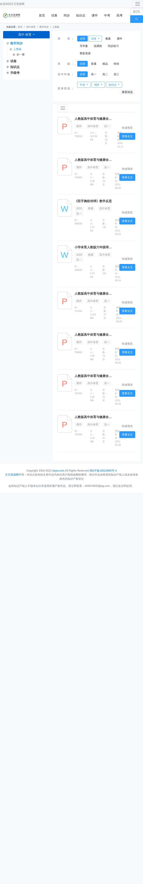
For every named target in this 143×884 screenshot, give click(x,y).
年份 (83, 84)
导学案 (84, 45)
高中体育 (31, 27)
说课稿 (98, 45)
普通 (93, 63)
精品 (105, 63)
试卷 (54, 15)
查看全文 (127, 136)
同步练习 (113, 45)
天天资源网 (17, 3)
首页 (42, 15)
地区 (97, 84)
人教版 (55, 27)
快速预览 (127, 127)
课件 (95, 15)
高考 (119, 15)
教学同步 (44, 27)
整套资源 (85, 53)
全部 (82, 38)
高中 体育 (25, 34)
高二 (105, 74)
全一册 (20, 54)
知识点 (80, 15)
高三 (116, 74)
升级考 (15, 72)
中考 (107, 15)
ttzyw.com (58, 470)
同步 (67, 15)
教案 (108, 38)
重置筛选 (127, 92)
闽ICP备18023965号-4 (103, 470)
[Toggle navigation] (137, 4)
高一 (93, 74)
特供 (116, 63)
